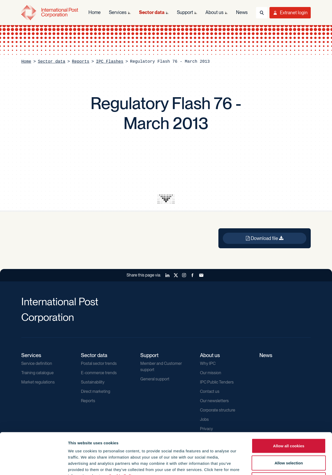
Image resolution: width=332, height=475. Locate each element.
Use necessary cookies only (289, 441)
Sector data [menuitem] (151, 12)
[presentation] (166, 199)
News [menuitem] (242, 12)
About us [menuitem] (214, 12)
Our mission (210, 372)
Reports (80, 61)
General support (154, 379)
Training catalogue (37, 372)
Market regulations (38, 382)
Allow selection (288, 424)
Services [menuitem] (118, 12)
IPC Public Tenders (217, 382)
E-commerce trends (99, 372)
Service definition (36, 363)
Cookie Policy (122, 437)
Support (149, 355)
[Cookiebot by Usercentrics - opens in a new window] (33, 465)
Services (31, 355)
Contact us (209, 391)
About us (210, 355)
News (265, 355)
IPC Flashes (109, 61)
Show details (280, 465)
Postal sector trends (99, 363)
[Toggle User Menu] (290, 12)
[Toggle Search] (261, 12)
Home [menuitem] (94, 12)
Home (26, 61)
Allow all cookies (289, 407)
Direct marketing (95, 391)
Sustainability (93, 382)
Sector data (51, 61)
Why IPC (208, 363)
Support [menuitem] (185, 12)
